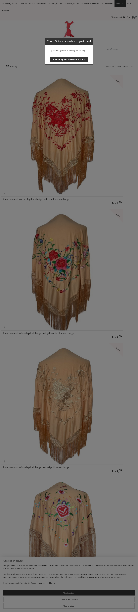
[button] (69, 59)
